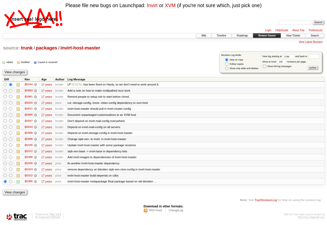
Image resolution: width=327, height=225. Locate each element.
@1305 (28, 182)
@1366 (28, 158)
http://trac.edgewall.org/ (311, 218)
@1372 (28, 152)
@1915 (28, 103)
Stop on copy (234, 59)
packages (46, 48)
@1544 (28, 127)
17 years (46, 84)
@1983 (28, 91)
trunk (27, 48)
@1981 (28, 97)
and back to (307, 56)
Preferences (316, 30)
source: (11, 48)
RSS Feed (155, 211)
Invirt (152, 5)
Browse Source (267, 35)
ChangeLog (176, 211)
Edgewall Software (49, 218)
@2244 (28, 84)
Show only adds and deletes (241, 68)
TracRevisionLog (265, 201)
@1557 (28, 121)
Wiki (203, 35)
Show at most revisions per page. (284, 61)
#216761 (77, 84)
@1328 (28, 164)
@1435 (28, 146)
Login (268, 30)
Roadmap (242, 35)
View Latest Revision (311, 42)
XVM (170, 5)
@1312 (28, 176)
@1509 (28, 133)
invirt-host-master (80, 48)
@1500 (28, 140)
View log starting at (278, 56)
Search (315, 35)
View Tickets (293, 35)
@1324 (28, 170)
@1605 (28, 115)
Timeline (221, 35)
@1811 (28, 109)
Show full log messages (277, 66)
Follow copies (234, 64)
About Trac (298, 30)
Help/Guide (281, 30)
